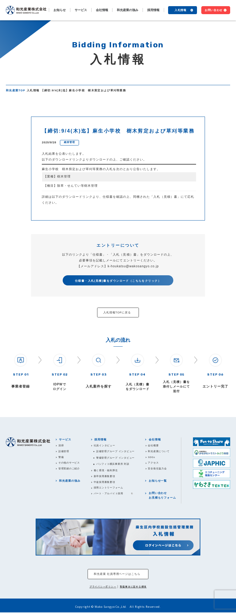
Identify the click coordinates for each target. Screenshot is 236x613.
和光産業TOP (15, 90)
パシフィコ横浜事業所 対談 (112, 464)
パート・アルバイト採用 (108, 493)
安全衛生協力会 (157, 469)
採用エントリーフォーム (108, 488)
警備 (61, 457)
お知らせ (59, 10)
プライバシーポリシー (102, 587)
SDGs (151, 457)
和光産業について (159, 451)
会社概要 (153, 445)
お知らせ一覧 (158, 481)
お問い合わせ (213, 10)
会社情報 (155, 439)
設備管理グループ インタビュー (115, 451)
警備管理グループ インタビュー (115, 457)
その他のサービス (69, 463)
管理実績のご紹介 (69, 469)
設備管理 (63, 451)
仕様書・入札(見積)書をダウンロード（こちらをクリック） (118, 280)
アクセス (153, 463)
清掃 (61, 445)
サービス (65, 439)
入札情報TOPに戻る (117, 312)
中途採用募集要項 (104, 482)
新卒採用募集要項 (104, 476)
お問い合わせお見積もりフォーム (162, 496)
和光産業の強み (127, 10)
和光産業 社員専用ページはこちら (117, 574)
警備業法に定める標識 (133, 587)
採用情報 (101, 439)
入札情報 (181, 10)
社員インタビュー (104, 445)
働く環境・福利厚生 (106, 470)
